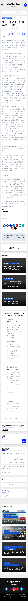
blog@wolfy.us (13, 4)
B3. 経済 (6, 263)
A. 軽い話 (7, 515)
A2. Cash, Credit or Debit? (11, 533)
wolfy (7, 29)
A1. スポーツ (13, 547)
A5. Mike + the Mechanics (11, 517)
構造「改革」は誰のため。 (11, 301)
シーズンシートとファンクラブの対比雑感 (13, 463)
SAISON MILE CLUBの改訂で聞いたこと (12, 459)
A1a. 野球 (20, 547)
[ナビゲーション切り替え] (2, 5)
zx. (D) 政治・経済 (7, 18)
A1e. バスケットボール (10, 549)
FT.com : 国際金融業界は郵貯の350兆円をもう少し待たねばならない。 (14, 283)
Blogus (22, 596)
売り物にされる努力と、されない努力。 (12, 472)
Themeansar (13, 599)
